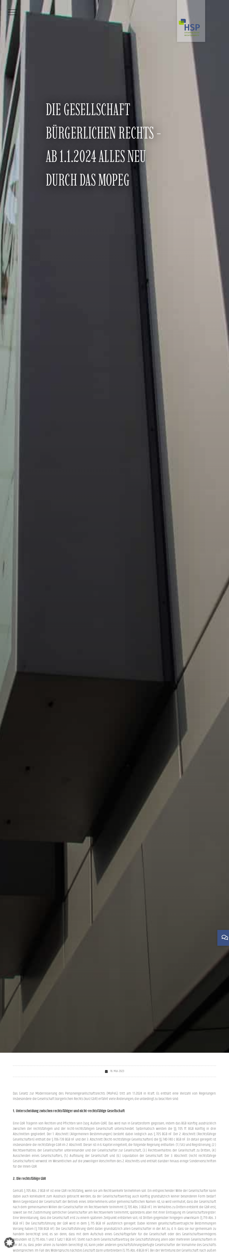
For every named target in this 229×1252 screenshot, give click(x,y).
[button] (9, 1242)
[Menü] (12, 12)
